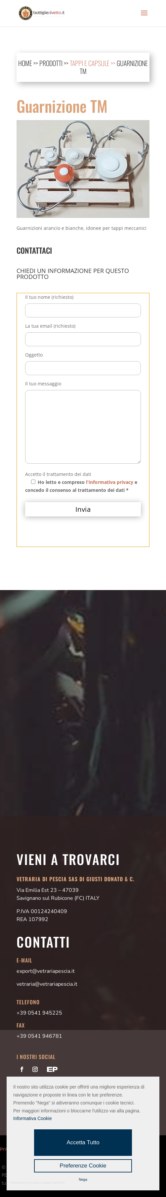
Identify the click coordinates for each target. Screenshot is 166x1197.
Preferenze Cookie (83, 1166)
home (25, 63)
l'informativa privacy (109, 482)
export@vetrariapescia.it (46, 971)
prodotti (50, 63)
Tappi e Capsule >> (93, 63)
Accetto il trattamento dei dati (58, 474)
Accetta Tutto (82, 1142)
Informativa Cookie (32, 1118)
